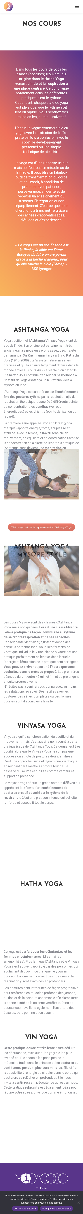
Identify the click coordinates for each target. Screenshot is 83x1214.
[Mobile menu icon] (77, 6)
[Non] (78, 1202)
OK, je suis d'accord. (25, 1208)
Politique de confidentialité (56, 1208)
